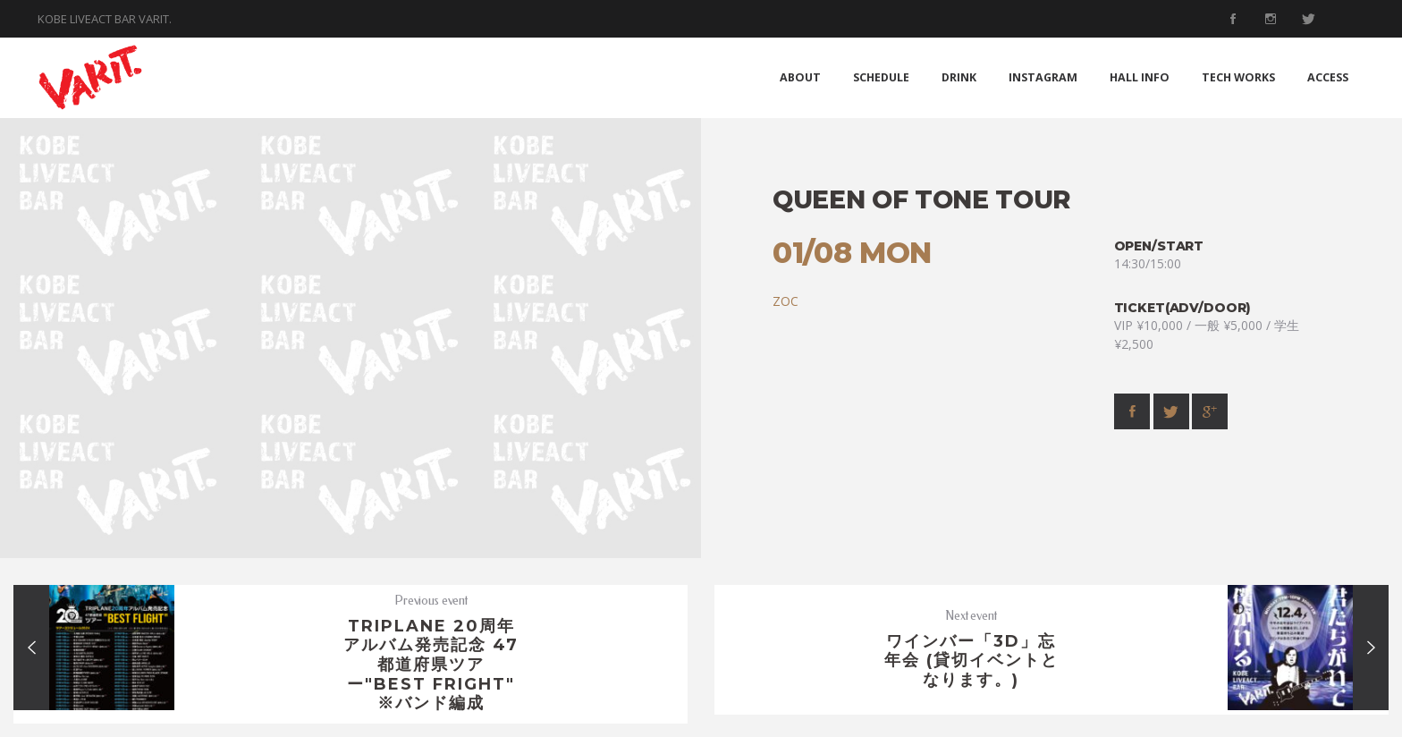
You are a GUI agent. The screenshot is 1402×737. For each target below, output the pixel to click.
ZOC (785, 300)
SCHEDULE (881, 77)
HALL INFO (1140, 77)
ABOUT (800, 77)
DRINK (959, 77)
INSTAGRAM (1043, 77)
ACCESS (1327, 77)
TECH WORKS (1238, 77)
